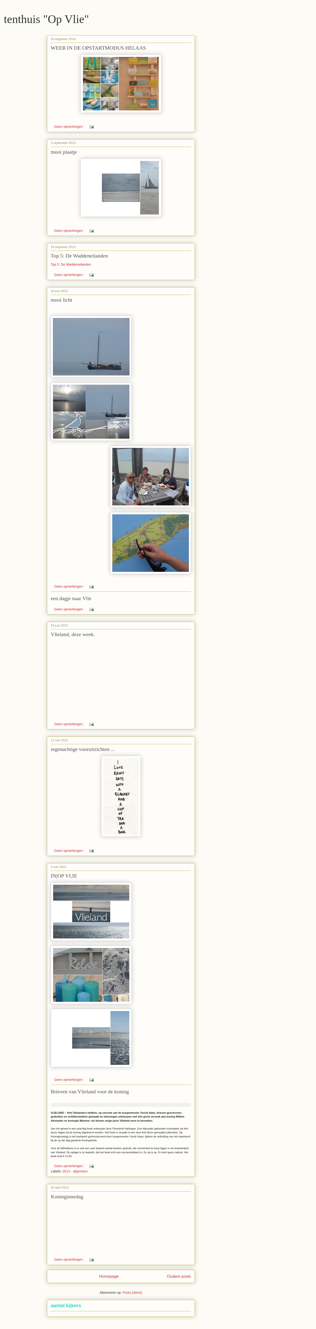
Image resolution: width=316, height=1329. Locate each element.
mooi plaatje (64, 152)
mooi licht (61, 300)
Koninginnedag (67, 1197)
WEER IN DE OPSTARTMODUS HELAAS (98, 48)
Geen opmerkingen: (69, 127)
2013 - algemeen (75, 1171)
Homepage (109, 1276)
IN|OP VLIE (64, 876)
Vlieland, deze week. (73, 634)
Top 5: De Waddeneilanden (79, 256)
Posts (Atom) (132, 1292)
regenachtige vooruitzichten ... (83, 749)
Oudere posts (179, 1276)
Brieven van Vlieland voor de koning (90, 1092)
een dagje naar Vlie (71, 598)
